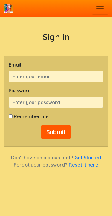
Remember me (31, 116)
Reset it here (83, 165)
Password (20, 91)
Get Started (87, 157)
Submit (56, 132)
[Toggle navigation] (100, 9)
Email (15, 65)
